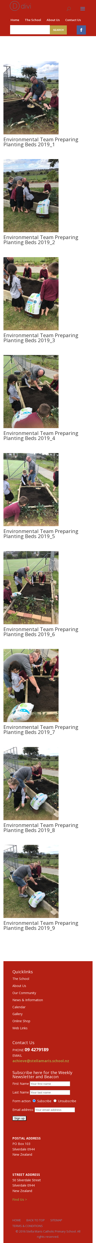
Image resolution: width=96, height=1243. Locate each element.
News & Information (27, 1000)
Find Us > (19, 1199)
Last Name (20, 1092)
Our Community (24, 993)
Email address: (23, 1109)
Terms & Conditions (27, 1226)
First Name (20, 1083)
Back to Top (35, 1220)
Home (15, 20)
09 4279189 (36, 1049)
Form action (21, 1101)
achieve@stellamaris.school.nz (40, 1060)
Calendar (18, 1007)
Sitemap (56, 1220)
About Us (53, 20)
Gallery (17, 1014)
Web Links (20, 1028)
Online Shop (21, 1021)
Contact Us (73, 20)
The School (33, 20)
